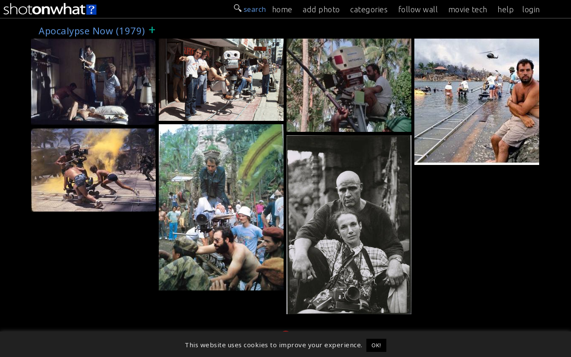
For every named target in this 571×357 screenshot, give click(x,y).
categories (369, 9)
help (506, 9)
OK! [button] (376, 345)
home (282, 9)
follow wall (418, 9)
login (531, 9)
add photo (321, 9)
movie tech (467, 9)
